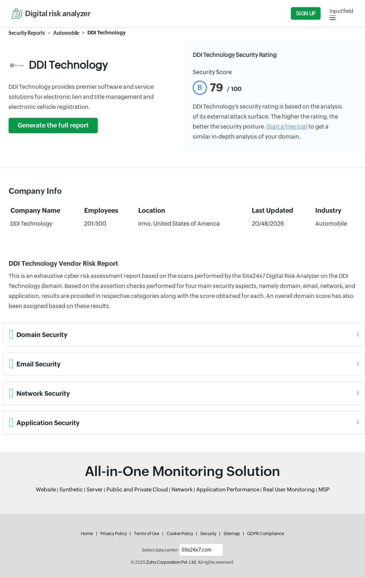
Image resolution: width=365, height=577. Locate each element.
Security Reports (27, 33)
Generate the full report (53, 125)
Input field (342, 11)
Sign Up (305, 13)
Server (95, 489)
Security (208, 533)
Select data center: (160, 550)
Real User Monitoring (289, 489)
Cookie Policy (180, 533)
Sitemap (232, 533)
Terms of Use (146, 533)
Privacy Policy (113, 533)
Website (46, 489)
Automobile (66, 33)
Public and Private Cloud (137, 489)
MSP (324, 489)
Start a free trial (286, 126)
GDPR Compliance (265, 533)
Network (182, 489)
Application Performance (227, 489)
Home (87, 533)
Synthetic (71, 489)
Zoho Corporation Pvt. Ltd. (171, 562)
